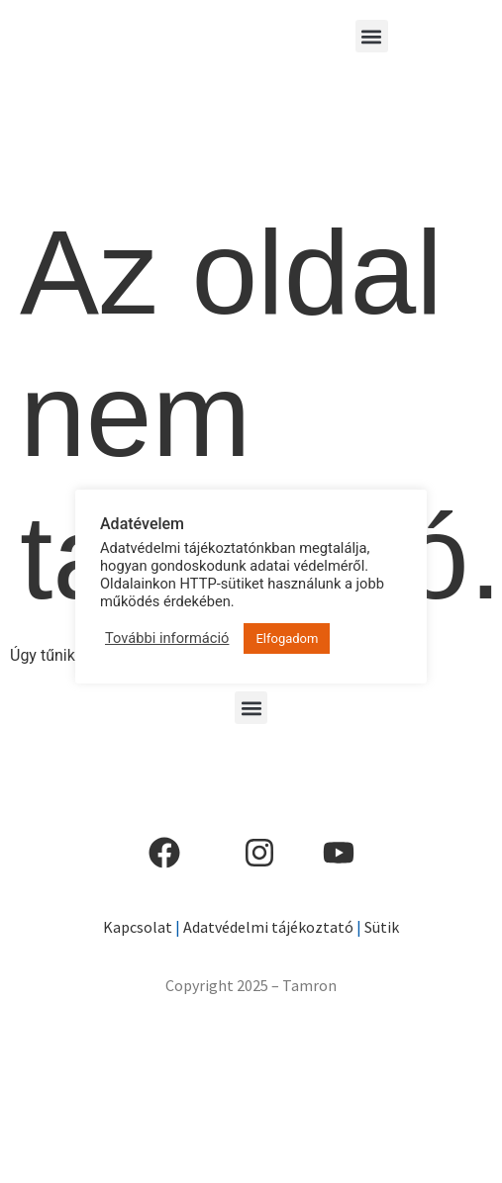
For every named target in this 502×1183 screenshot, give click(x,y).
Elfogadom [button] (286, 638)
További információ (167, 638)
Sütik (380, 927)
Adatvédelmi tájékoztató (268, 927)
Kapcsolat (137, 927)
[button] (371, 36)
